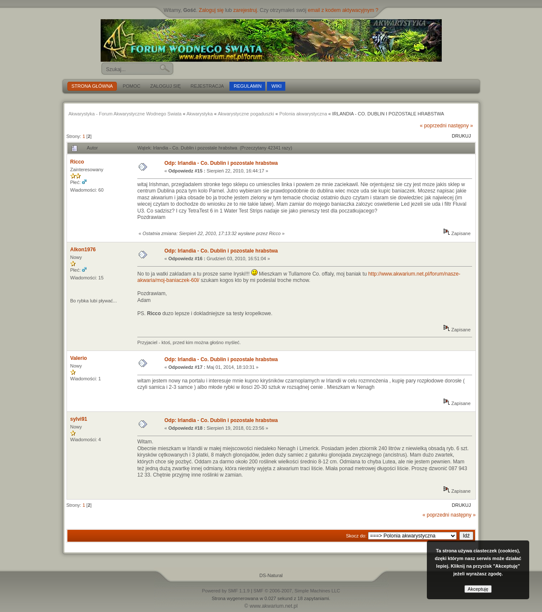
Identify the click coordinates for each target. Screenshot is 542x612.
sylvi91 (78, 419)
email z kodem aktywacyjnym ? (343, 10)
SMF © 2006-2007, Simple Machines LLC (296, 590)
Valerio (78, 358)
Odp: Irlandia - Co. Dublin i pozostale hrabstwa (221, 163)
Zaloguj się (211, 10)
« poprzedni (433, 126)
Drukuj (461, 135)
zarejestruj (245, 10)
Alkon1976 (83, 250)
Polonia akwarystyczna (303, 113)
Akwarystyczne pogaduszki (246, 113)
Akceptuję (478, 589)
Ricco (77, 162)
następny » (460, 126)
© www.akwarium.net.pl (271, 606)
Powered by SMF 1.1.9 (225, 590)
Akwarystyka (199, 113)
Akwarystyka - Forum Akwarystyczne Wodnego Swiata (125, 113)
